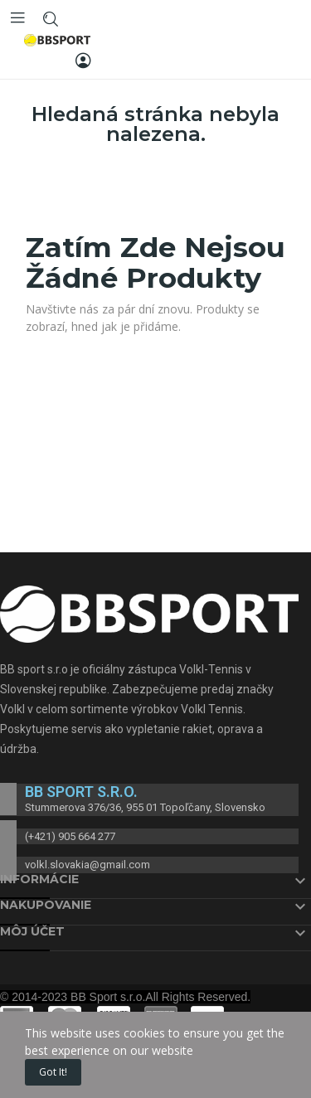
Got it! (53, 1072)
